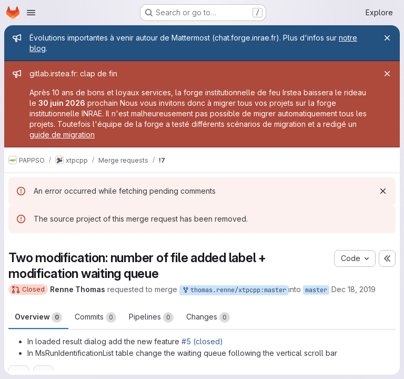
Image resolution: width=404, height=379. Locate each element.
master (316, 290)
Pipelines (151, 317)
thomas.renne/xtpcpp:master (233, 290)
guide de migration (62, 134)
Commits (95, 317)
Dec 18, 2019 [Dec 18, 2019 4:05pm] (353, 289)
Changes (208, 317)
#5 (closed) (202, 341)
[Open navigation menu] (31, 12)
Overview (38, 317)
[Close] (387, 38)
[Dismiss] (383, 191)
